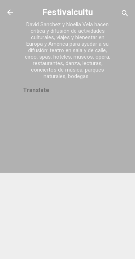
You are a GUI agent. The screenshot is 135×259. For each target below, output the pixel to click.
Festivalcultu (67, 12)
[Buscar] (125, 15)
